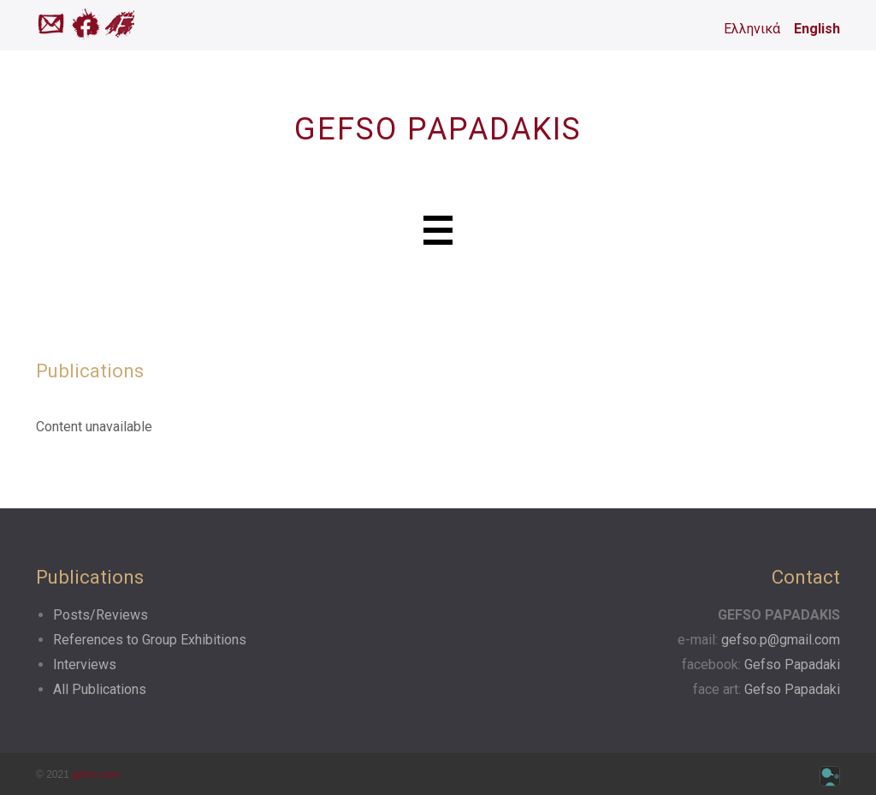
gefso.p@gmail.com (780, 640)
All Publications (99, 689)
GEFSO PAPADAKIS (438, 129)
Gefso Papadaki (792, 664)
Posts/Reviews (100, 615)
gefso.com (95, 774)
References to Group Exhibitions (149, 640)
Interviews (84, 664)
